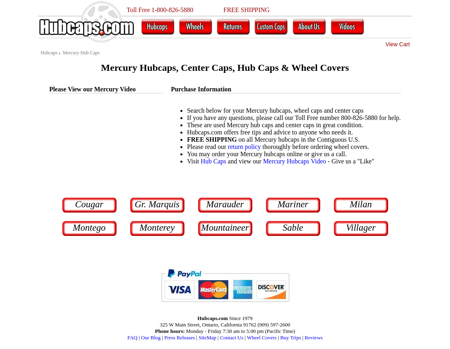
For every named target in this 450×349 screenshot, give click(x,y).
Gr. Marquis (157, 204)
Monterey (156, 228)
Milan (361, 204)
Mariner (293, 204)
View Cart (398, 44)
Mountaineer (225, 228)
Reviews (314, 338)
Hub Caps (214, 161)
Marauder (224, 204)
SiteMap (207, 338)
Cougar (89, 204)
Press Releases (179, 338)
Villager (361, 228)
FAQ (132, 338)
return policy (244, 146)
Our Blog (151, 338)
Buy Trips (290, 338)
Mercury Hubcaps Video (294, 161)
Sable (292, 228)
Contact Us (231, 338)
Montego (89, 228)
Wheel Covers (261, 338)
